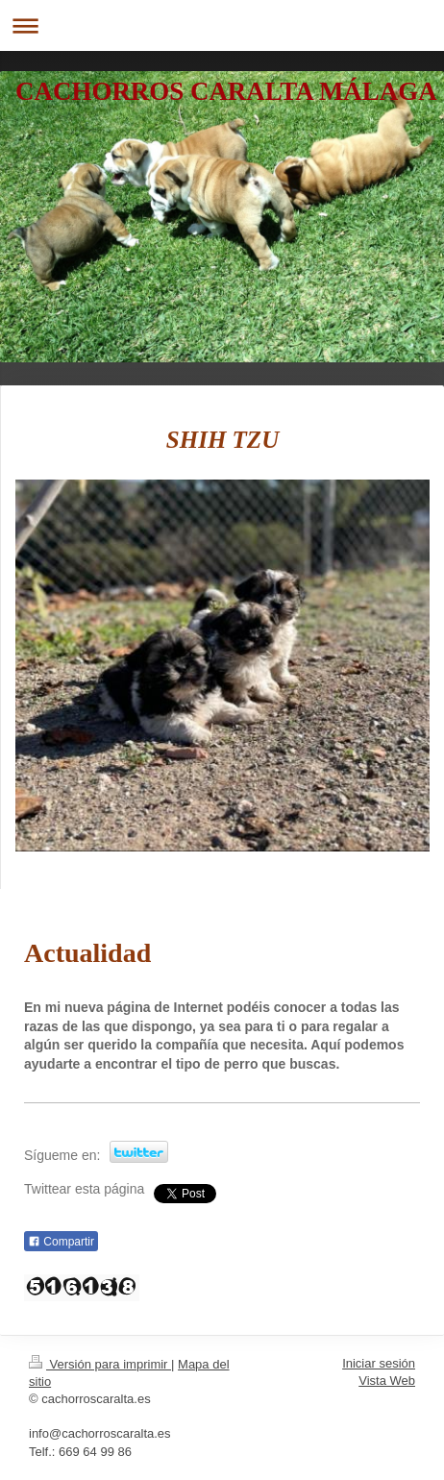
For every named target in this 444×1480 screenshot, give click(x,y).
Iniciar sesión (378, 1363)
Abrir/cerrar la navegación (222, 25)
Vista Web (386, 1380)
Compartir (61, 1241)
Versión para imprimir (100, 1364)
